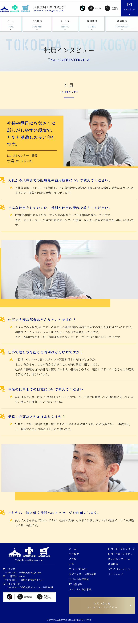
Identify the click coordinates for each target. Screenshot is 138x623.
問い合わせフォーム (119, 559)
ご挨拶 (72, 559)
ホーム (10, 24)
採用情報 (92, 24)
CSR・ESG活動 (78, 569)
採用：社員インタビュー (121, 554)
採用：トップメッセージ (121, 548)
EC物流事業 (75, 584)
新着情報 (122, 24)
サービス (65, 24)
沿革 (71, 564)
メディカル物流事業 (80, 589)
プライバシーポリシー (120, 569)
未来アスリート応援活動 (82, 574)
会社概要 (74, 554)
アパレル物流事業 (79, 579)
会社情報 (37, 24)
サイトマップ (115, 574)
